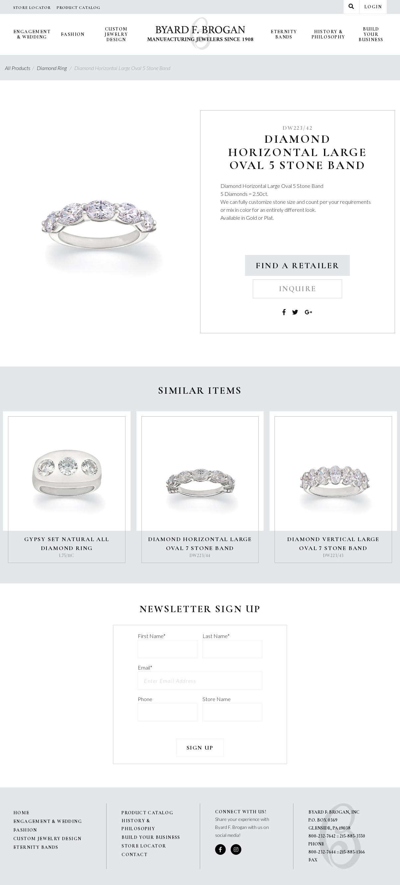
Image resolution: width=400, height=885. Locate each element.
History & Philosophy (328, 34)
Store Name (216, 699)
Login (373, 7)
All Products (20, 68)
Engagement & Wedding (31, 34)
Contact (134, 854)
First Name (152, 636)
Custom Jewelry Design (116, 34)
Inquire (297, 288)
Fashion (73, 34)
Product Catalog (78, 7)
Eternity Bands (284, 34)
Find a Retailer (297, 265)
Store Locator (32, 7)
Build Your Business (371, 34)
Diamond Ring (55, 68)
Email (145, 667)
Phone (145, 699)
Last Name (216, 636)
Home (21, 813)
